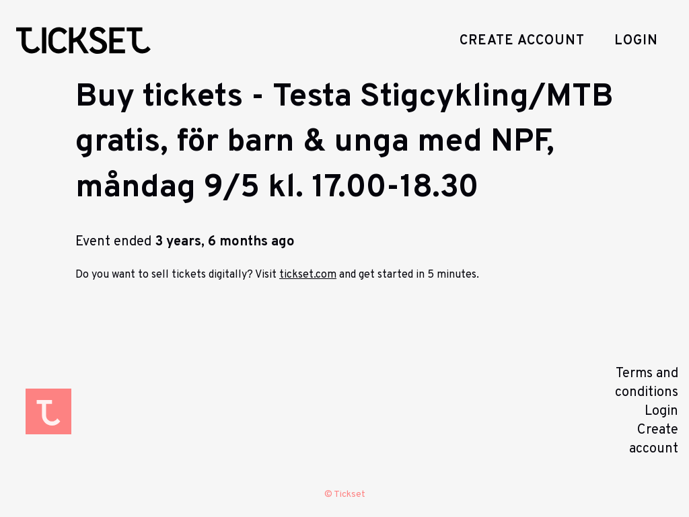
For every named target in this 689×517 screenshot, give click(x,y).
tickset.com (307, 275)
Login (636, 41)
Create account (522, 41)
